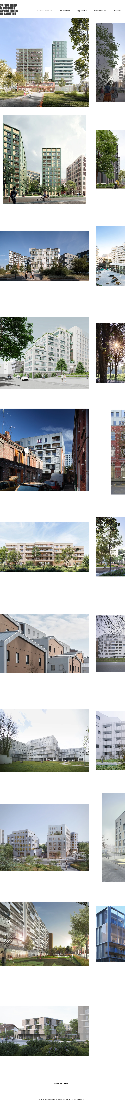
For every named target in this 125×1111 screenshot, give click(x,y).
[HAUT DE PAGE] (62, 1083)
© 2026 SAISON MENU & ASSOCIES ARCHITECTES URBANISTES (62, 1100)
